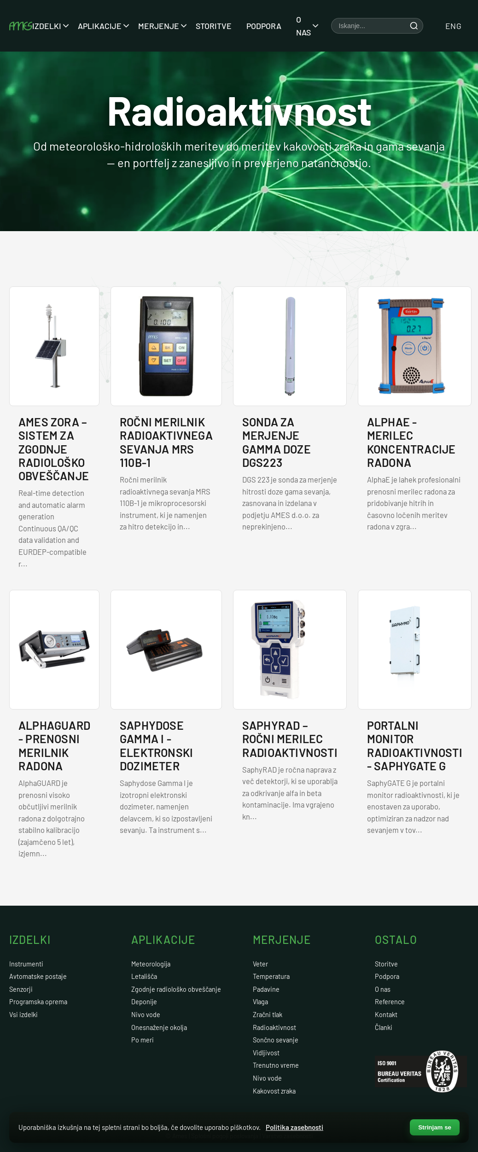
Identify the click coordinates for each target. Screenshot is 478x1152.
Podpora (263, 26)
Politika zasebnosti (294, 1127)
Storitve (214, 26)
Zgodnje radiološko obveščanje (176, 989)
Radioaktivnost (274, 1027)
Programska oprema (38, 1002)
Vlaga (260, 1002)
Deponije (144, 1002)
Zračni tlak (267, 1014)
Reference (390, 1002)
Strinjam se (434, 1127)
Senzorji (21, 989)
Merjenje (159, 26)
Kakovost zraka (274, 1091)
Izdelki (47, 26)
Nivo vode (145, 1014)
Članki (383, 1027)
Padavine (266, 989)
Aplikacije (100, 26)
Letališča (144, 976)
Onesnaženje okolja (159, 1027)
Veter (260, 964)
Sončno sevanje (275, 1040)
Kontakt (386, 1014)
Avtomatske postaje (38, 976)
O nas (304, 25)
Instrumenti (26, 964)
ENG (453, 26)
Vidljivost (266, 1053)
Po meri (142, 1040)
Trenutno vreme (276, 1065)
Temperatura (271, 976)
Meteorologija (150, 964)
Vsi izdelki (23, 1014)
